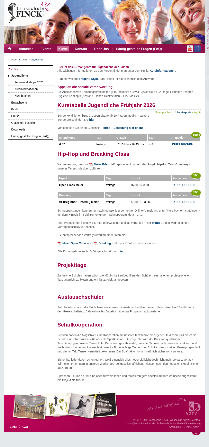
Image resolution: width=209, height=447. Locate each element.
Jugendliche (19, 75)
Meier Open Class (74, 243)
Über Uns (101, 49)
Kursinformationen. (163, 70)
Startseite (13, 59)
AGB (25, 426)
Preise (15, 116)
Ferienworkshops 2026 (29, 82)
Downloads (18, 129)
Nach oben (196, 433)
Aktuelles (26, 49)
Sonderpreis (184, 112)
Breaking (105, 243)
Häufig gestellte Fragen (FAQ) (139, 49)
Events (45, 49)
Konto (156, 222)
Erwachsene (19, 102)
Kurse (63, 49)
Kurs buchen (23, 95)
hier (91, 119)
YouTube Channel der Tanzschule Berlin (190, 48)
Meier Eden (101, 164)
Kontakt (81, 49)
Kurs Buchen (182, 144)
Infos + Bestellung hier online (123, 127)
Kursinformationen (26, 89)
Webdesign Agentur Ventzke (185, 420)
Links (13, 426)
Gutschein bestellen (23, 122)
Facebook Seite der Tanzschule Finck (197, 48)
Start (9, 48)
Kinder (15, 109)
